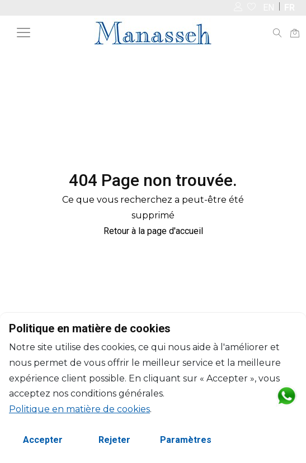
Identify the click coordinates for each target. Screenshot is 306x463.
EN (268, 7)
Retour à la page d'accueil (153, 231)
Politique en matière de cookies (79, 409)
